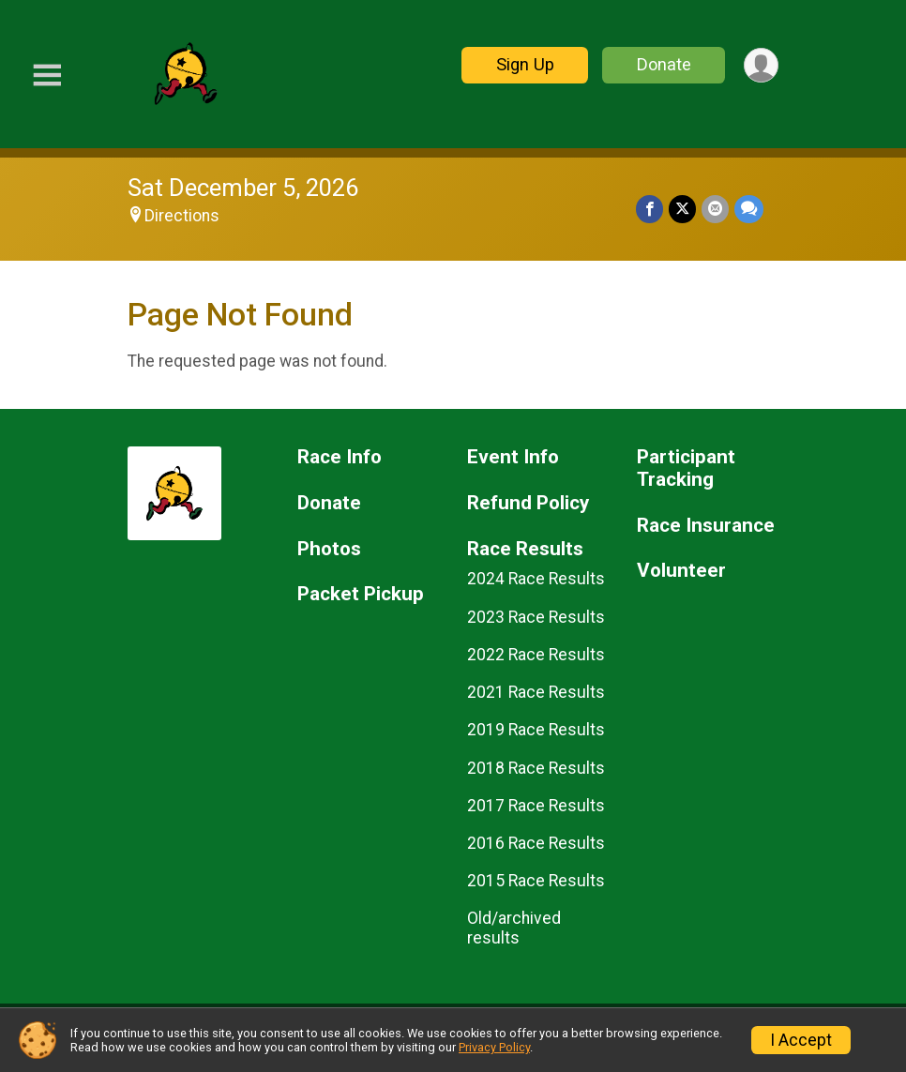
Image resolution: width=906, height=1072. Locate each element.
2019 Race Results (536, 729)
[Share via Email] (715, 208)
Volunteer (681, 570)
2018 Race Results (536, 768)
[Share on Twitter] (682, 208)
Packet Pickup (360, 594)
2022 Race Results (536, 654)
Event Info (513, 457)
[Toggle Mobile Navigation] (47, 75)
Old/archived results (514, 927)
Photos (329, 549)
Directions (181, 215)
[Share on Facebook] (649, 208)
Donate (664, 64)
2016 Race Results (536, 843)
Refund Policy (528, 503)
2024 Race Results (536, 578)
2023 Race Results (536, 617)
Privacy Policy (494, 1047)
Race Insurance (706, 525)
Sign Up (525, 64)
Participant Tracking (686, 468)
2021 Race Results (536, 692)
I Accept (801, 1040)
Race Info (339, 457)
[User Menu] (761, 65)
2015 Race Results (536, 880)
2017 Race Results (536, 805)
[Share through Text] (748, 208)
